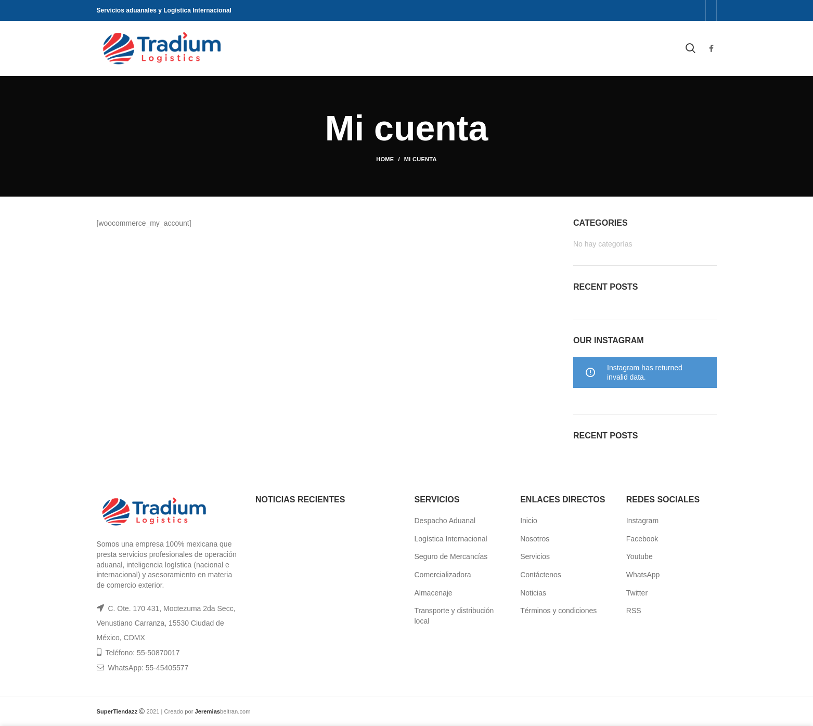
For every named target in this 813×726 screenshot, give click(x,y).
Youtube (639, 556)
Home (385, 159)
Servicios (535, 556)
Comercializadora (443, 575)
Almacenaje (434, 593)
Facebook (642, 539)
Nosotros (534, 539)
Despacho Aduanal (445, 520)
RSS (633, 610)
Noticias (533, 593)
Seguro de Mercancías (451, 556)
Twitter (637, 593)
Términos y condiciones (558, 610)
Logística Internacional (451, 539)
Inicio (528, 520)
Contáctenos (540, 575)
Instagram (642, 520)
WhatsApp (643, 575)
